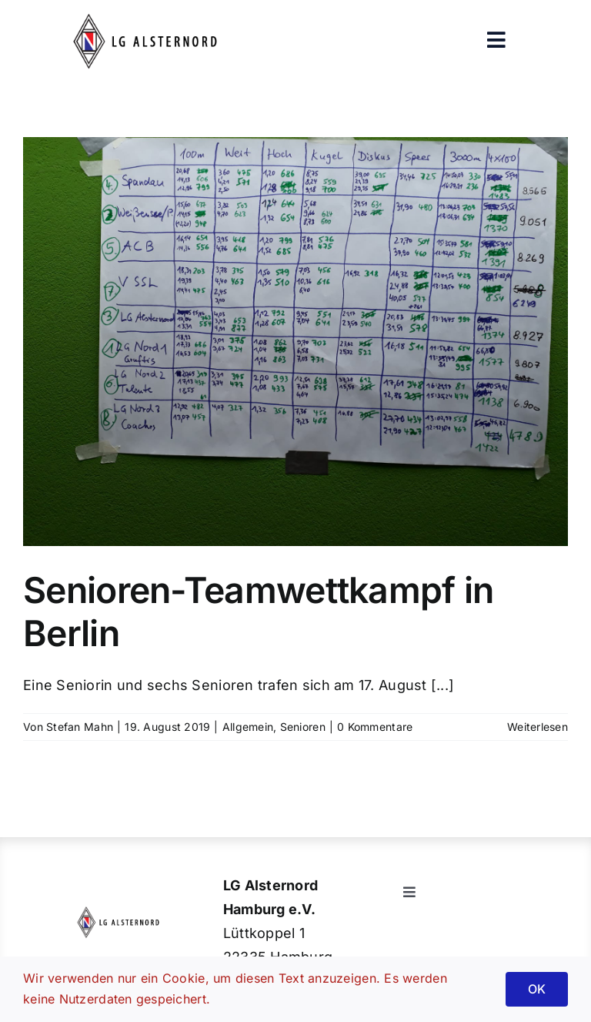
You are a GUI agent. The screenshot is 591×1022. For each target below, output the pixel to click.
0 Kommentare (374, 726)
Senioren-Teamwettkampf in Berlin (258, 611)
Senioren (303, 726)
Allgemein (247, 726)
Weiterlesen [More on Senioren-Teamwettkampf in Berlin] (537, 726)
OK (537, 989)
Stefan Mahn (79, 726)
